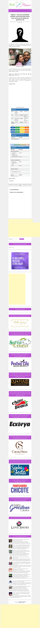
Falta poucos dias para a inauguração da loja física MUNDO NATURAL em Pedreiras (21, 575)
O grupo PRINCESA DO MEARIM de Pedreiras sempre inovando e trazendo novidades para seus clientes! (22, 563)
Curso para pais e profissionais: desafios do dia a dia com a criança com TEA (22, 581)
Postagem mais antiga (26, 184)
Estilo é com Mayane (22, 601)
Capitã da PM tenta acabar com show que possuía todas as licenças (21, 540)
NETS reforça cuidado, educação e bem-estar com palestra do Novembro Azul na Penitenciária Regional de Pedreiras (21, 587)
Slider (23, 21)
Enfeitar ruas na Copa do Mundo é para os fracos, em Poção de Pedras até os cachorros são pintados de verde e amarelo (21, 551)
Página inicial (20, 185)
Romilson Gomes (21, 602)
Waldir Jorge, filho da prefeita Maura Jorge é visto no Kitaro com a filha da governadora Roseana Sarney (21, 593)
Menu (20, 10)
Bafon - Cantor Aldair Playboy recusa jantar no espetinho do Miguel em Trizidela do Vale (22, 545)
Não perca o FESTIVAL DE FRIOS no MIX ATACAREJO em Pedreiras (20, 569)
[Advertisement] (20, 220)
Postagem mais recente (13, 184)
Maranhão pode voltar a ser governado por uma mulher (21, 557)
